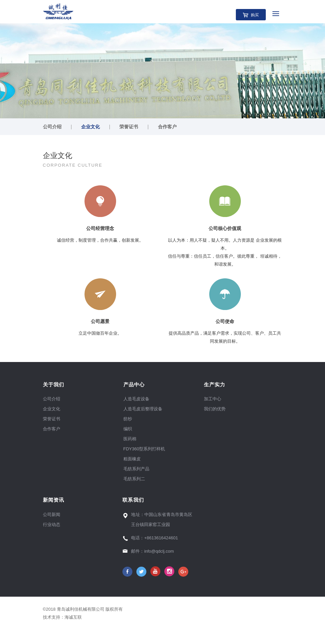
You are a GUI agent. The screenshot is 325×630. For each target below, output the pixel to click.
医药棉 (129, 438)
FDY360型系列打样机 (144, 448)
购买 (255, 15)
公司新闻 (51, 514)
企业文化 (90, 126)
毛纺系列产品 (136, 468)
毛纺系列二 (134, 478)
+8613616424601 (161, 537)
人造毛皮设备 (136, 398)
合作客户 (167, 126)
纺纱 (127, 418)
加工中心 (212, 398)
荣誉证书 (128, 126)
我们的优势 (215, 408)
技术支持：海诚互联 (63, 617)
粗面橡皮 (132, 458)
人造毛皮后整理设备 (142, 408)
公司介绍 (52, 126)
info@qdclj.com (159, 551)
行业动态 (51, 524)
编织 (127, 428)
